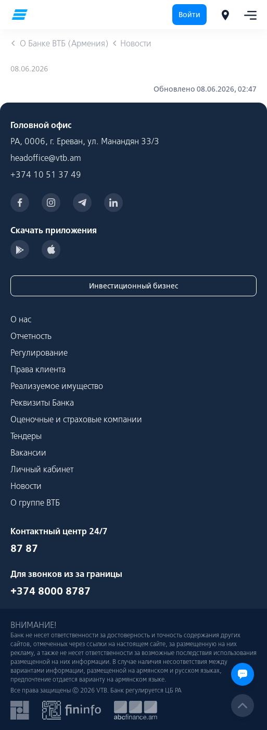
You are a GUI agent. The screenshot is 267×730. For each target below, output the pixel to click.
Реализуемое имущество (56, 386)
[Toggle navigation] (247, 14)
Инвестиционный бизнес (133, 286)
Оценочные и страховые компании (76, 419)
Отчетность (31, 336)
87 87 (24, 548)
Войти (189, 14)
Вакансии (28, 452)
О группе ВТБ (35, 502)
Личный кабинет (41, 469)
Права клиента (38, 369)
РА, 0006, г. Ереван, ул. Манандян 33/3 (84, 141)
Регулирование (39, 352)
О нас (20, 319)
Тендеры (26, 436)
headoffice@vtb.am (45, 158)
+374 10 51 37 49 (45, 174)
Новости (26, 486)
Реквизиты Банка (42, 402)
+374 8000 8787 (50, 590)
